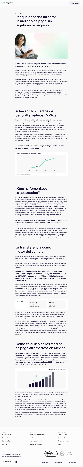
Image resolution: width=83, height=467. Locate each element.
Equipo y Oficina (63, 434)
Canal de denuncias (36, 441)
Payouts (4, 444)
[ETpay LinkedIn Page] (16, 462)
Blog (59, 444)
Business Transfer (7, 441)
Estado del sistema (36, 444)
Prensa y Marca (63, 438)
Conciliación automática (37, 434)
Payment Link (6, 438)
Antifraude (33, 438)
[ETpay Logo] (8, 3)
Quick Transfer (6, 434)
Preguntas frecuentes (64, 441)
